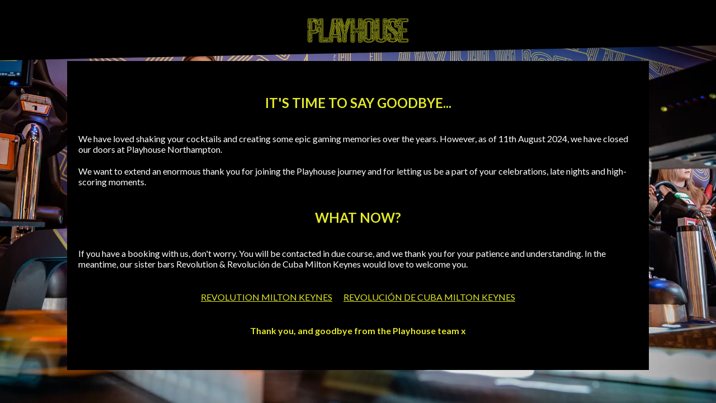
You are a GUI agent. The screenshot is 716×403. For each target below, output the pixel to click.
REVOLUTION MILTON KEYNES (266, 297)
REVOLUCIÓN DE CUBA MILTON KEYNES (429, 297)
